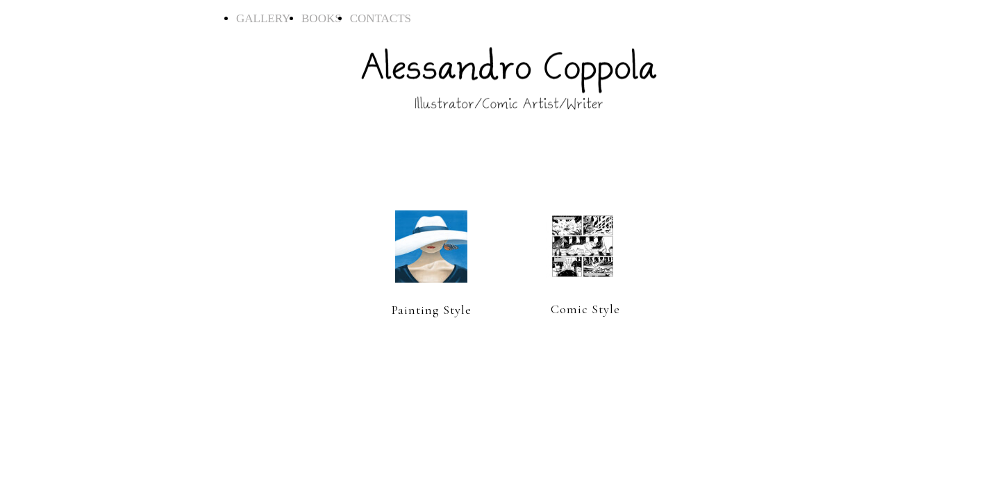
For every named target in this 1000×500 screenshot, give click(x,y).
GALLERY (267, 18)
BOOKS (324, 18)
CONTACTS (380, 18)
